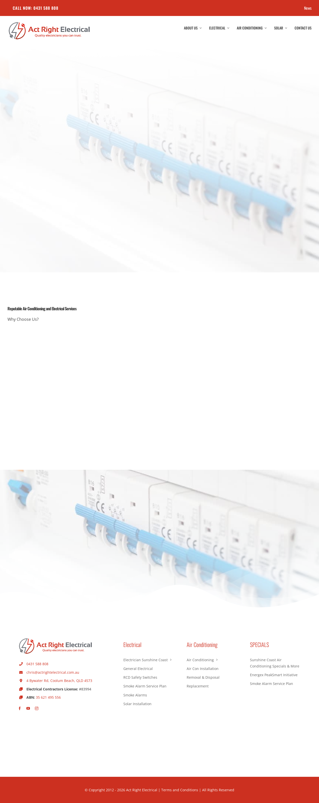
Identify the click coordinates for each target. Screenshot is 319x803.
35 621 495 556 (48, 697)
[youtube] (28, 708)
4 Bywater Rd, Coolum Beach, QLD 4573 (59, 680)
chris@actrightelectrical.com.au (52, 672)
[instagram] (36, 708)
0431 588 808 (37, 663)
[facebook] (19, 708)
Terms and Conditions (179, 790)
